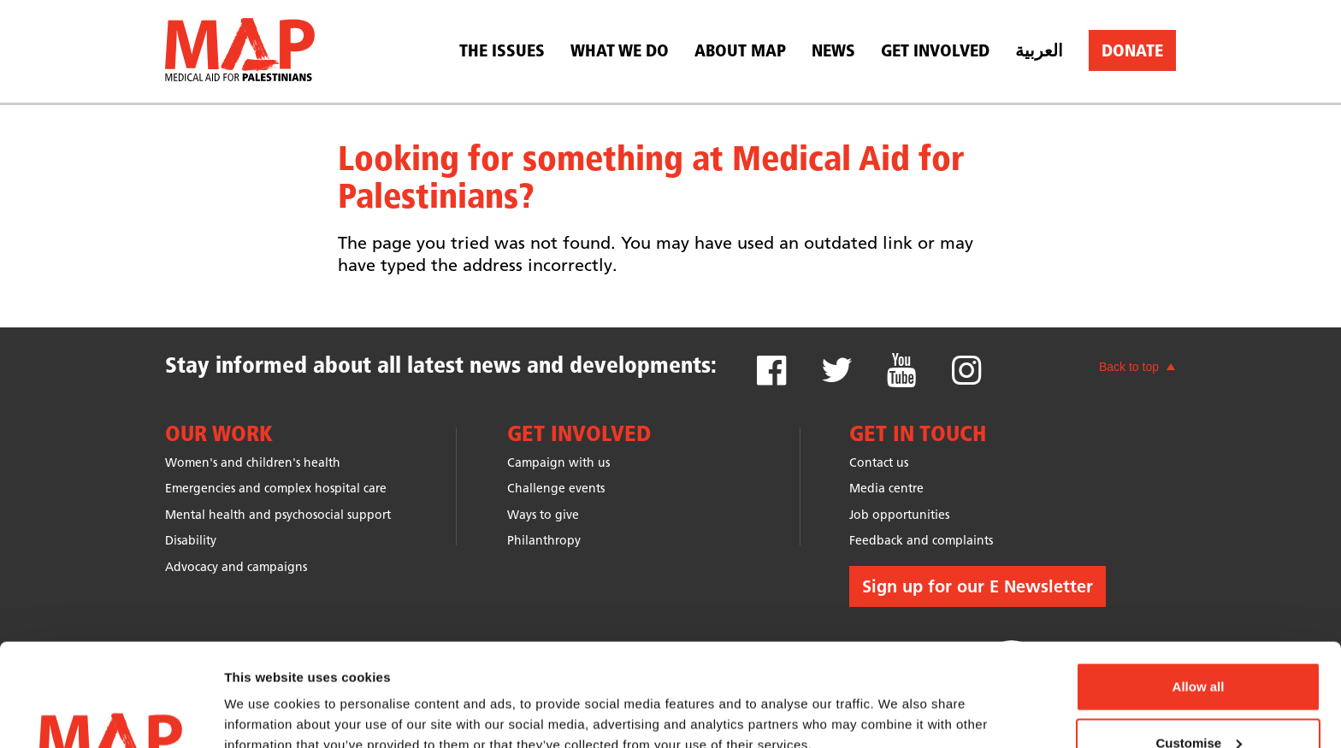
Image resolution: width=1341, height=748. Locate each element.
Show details (264, 695)
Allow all (1199, 590)
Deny (1198, 702)
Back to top (1129, 367)
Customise (1198, 646)
